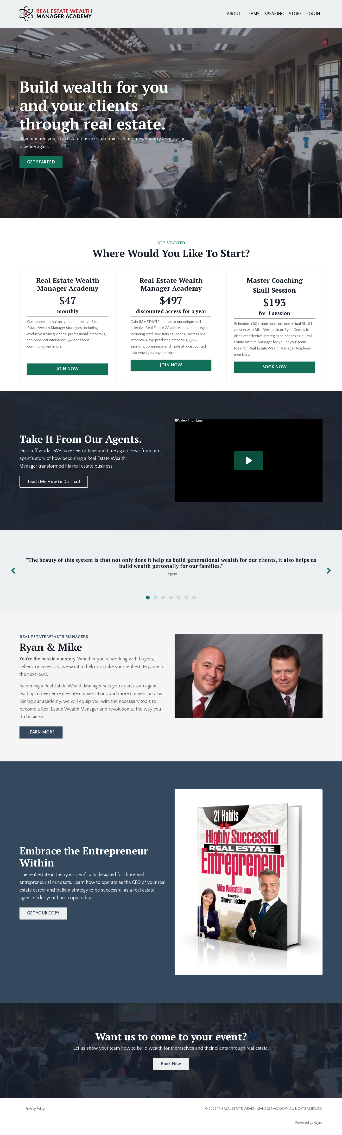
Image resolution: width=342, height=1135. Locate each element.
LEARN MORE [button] (41, 732)
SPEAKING (274, 14)
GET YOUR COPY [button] (43, 913)
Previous (13, 570)
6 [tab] (186, 597)
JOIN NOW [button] (68, 369)
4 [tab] (171, 597)
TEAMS (253, 14)
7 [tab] (194, 597)
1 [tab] (148, 597)
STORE (295, 14)
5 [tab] (178, 597)
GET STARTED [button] (41, 162)
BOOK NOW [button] (274, 367)
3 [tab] (163, 597)
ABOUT (234, 14)
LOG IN (313, 14)
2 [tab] (155, 597)
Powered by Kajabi (309, 1123)
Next (328, 570)
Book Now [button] (171, 1063)
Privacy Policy (35, 1109)
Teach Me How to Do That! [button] (53, 481)
